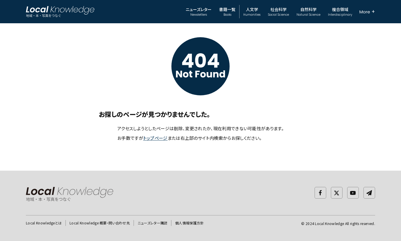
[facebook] (320, 193)
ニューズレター (199, 11)
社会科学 (278, 11)
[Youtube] (353, 193)
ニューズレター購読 (153, 222)
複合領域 (340, 11)
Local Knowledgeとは (44, 222)
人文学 (251, 11)
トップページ (155, 138)
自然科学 (308, 11)
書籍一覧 (227, 11)
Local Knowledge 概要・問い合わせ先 (100, 222)
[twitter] (337, 193)
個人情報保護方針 (189, 222)
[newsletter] (369, 193)
